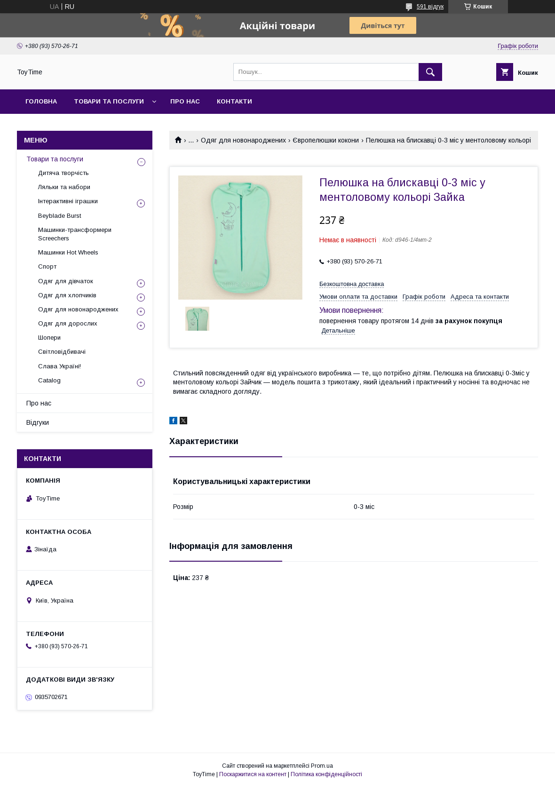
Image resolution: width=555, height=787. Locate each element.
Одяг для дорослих (67, 323)
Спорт (47, 266)
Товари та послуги (109, 101)
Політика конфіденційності (326, 774)
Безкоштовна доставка (351, 283)
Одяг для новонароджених (243, 140)
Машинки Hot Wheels (68, 252)
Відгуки (37, 422)
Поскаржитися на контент (252, 774)
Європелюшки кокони (326, 140)
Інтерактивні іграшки (68, 201)
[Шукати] (430, 72)
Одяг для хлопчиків (67, 295)
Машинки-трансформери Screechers (74, 234)
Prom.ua (322, 766)
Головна (41, 101)
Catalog (49, 380)
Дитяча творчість (63, 172)
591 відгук (430, 6)
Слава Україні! (59, 366)
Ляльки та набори (64, 187)
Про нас (185, 101)
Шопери (49, 337)
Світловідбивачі (62, 351)
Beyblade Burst (59, 215)
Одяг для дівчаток (65, 281)
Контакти (234, 101)
